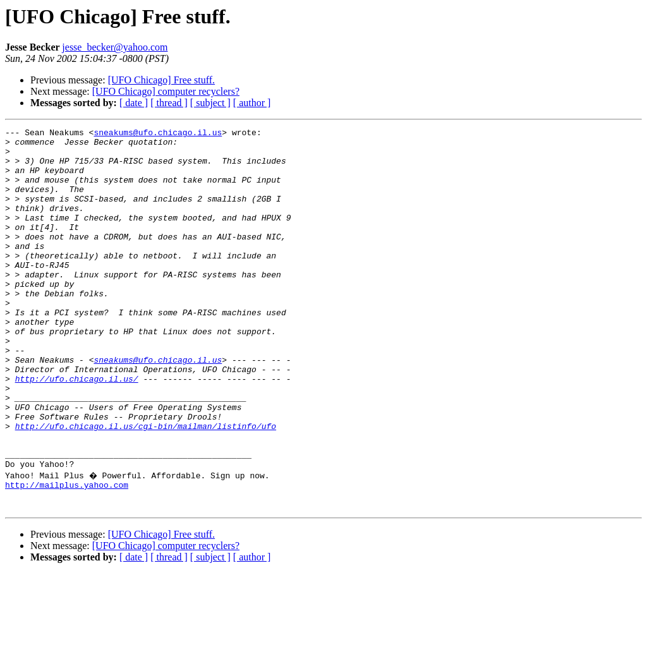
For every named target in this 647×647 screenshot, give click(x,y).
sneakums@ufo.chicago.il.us (158, 134)
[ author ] (252, 102)
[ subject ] (210, 102)
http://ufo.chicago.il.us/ (76, 429)
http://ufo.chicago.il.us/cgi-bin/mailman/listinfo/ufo (145, 486)
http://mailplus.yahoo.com (66, 554)
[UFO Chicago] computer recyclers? (165, 91)
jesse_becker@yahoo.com (114, 47)
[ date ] (133, 102)
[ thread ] (169, 102)
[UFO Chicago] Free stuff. (161, 80)
